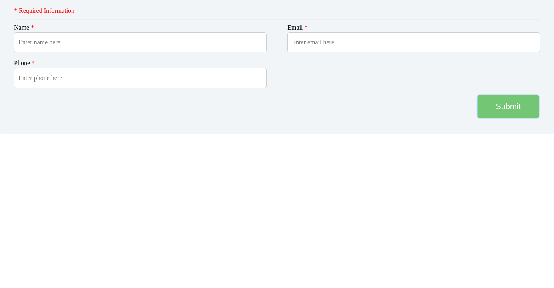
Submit (508, 106)
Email (297, 27)
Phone (24, 63)
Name (24, 27)
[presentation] (61, 106)
